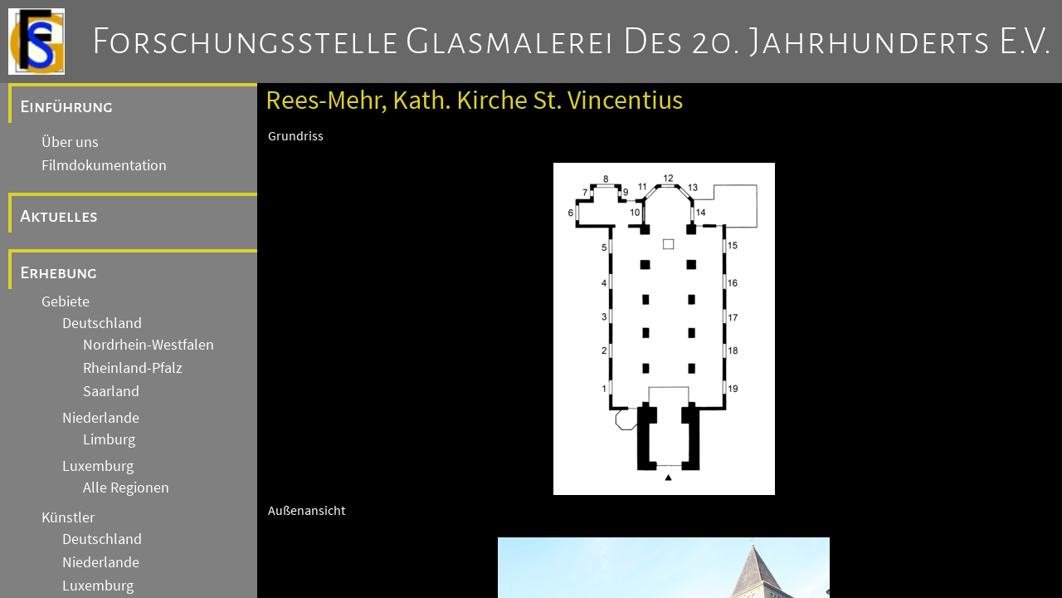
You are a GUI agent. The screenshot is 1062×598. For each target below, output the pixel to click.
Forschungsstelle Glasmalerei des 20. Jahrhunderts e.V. (572, 41)
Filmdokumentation (104, 165)
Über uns (70, 142)
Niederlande (100, 418)
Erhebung (58, 272)
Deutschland (102, 323)
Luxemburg (98, 466)
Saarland (111, 391)
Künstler (68, 517)
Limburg (109, 439)
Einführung (66, 106)
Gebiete (65, 301)
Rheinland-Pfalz (133, 368)
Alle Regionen (126, 487)
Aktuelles (59, 216)
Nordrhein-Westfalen (148, 345)
